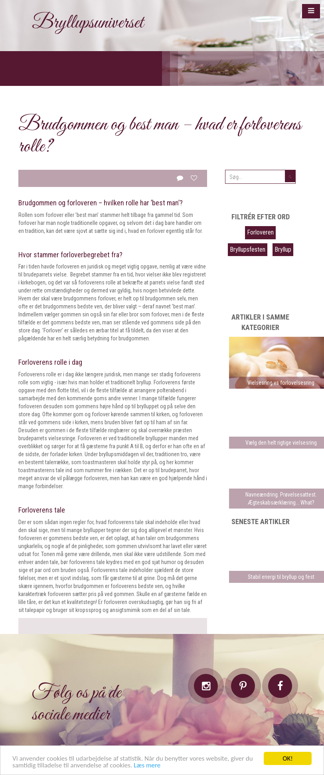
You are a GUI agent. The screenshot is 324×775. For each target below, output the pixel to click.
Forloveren (260, 232)
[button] (311, 11)
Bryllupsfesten (247, 249)
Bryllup (283, 249)
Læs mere (147, 765)
